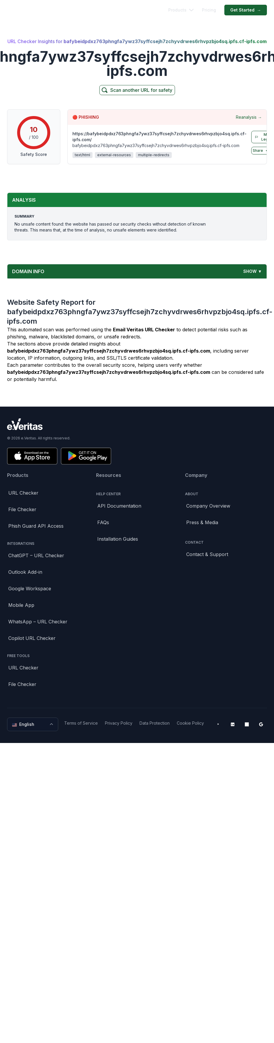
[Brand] (137, 424)
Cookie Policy (190, 723)
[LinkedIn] (233, 724)
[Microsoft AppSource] (247, 724)
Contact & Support (207, 554)
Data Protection (155, 723)
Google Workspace (29, 588)
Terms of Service (81, 723)
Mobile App (21, 605)
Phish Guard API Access (36, 526)
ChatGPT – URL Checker (36, 555)
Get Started (245, 10)
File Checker (22, 509)
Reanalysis (249, 117)
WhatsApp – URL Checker (37, 622)
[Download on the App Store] (32, 456)
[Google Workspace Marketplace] (261, 724)
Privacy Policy (118, 723)
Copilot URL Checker (32, 638)
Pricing (209, 10)
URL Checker (23, 493)
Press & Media (202, 522)
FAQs (103, 522)
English (33, 724)
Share (261, 150)
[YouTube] (218, 724)
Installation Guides (117, 539)
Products (181, 10)
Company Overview (208, 506)
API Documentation (119, 506)
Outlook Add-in (25, 572)
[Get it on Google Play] (86, 456)
